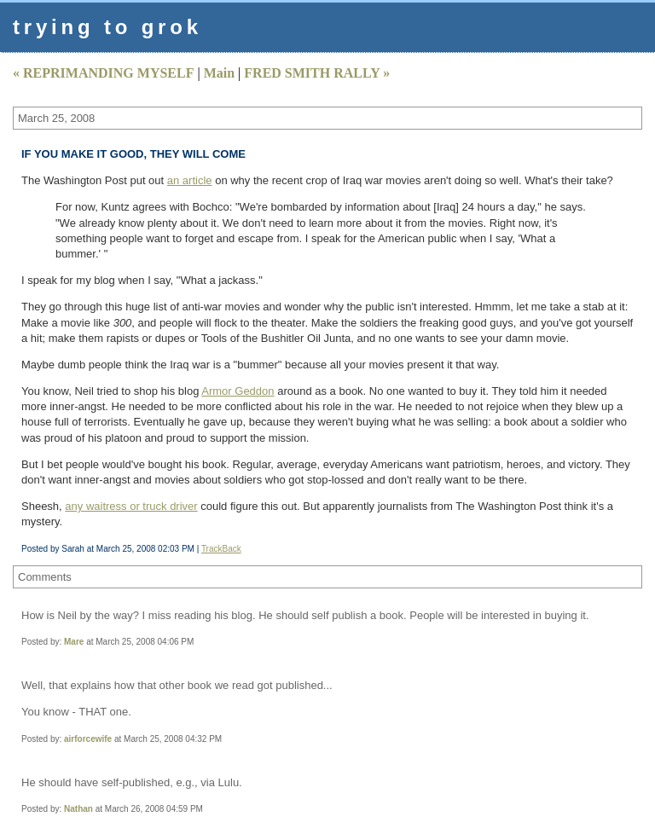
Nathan (78, 809)
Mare (74, 641)
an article (189, 180)
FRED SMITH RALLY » (317, 73)
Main (219, 73)
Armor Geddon (237, 391)
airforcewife (88, 739)
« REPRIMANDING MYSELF (103, 73)
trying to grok (107, 26)
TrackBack (221, 548)
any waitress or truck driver (131, 506)
